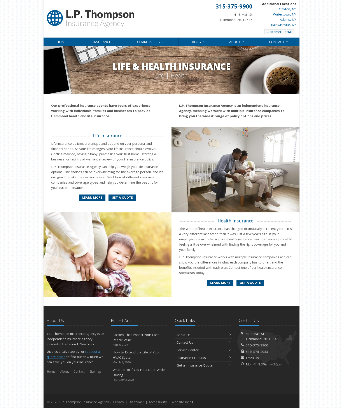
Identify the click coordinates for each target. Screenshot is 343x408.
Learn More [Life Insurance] (92, 197)
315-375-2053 (257, 351)
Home (61, 42)
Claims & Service (151, 42)
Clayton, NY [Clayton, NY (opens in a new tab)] (287, 9)
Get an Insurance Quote (204, 365)
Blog (198, 41)
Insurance (102, 42)
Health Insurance (235, 221)
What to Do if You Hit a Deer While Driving (140, 374)
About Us (204, 334)
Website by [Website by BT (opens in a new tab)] (183, 402)
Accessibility (158, 402)
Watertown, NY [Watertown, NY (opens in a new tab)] (284, 14)
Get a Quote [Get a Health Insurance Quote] (250, 283)
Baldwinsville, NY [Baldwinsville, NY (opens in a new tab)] (283, 24)
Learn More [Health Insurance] (220, 283)
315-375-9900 (257, 345)
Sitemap (95, 371)
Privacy (118, 402)
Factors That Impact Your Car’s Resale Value (140, 339)
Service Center (204, 350)
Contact (279, 41)
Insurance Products (204, 357)
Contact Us (204, 342)
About (237, 41)
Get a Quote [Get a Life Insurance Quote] (122, 197)
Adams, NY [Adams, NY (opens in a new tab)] (288, 19)
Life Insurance (107, 136)
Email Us (252, 358)
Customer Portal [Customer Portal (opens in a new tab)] (279, 31)
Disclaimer (136, 402)
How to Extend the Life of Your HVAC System (140, 357)
